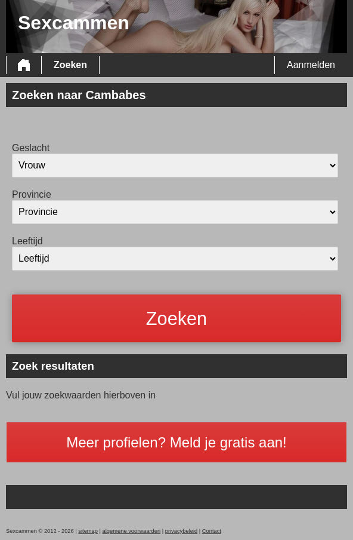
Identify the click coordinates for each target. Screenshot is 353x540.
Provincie (31, 194)
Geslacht (30, 148)
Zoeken (70, 65)
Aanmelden (311, 65)
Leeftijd (27, 241)
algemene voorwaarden (132, 531)
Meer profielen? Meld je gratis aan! (176, 442)
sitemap (88, 531)
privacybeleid (181, 531)
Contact (211, 531)
